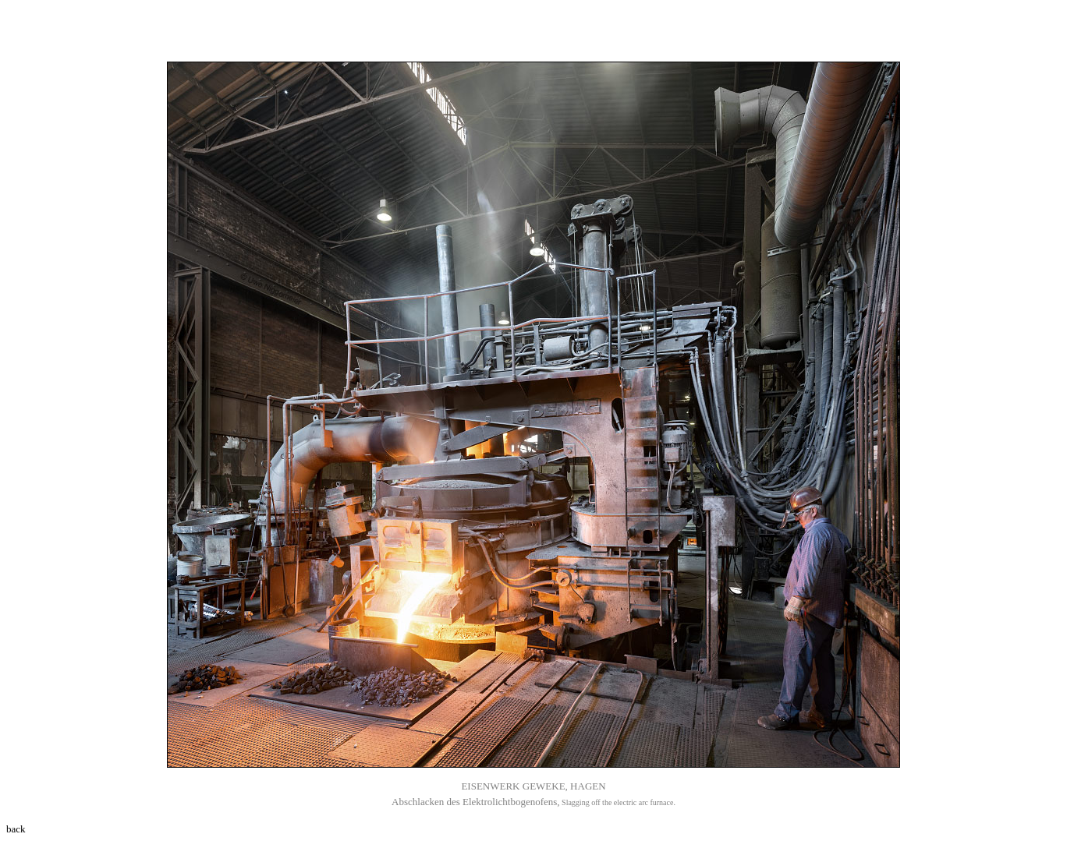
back (16, 829)
